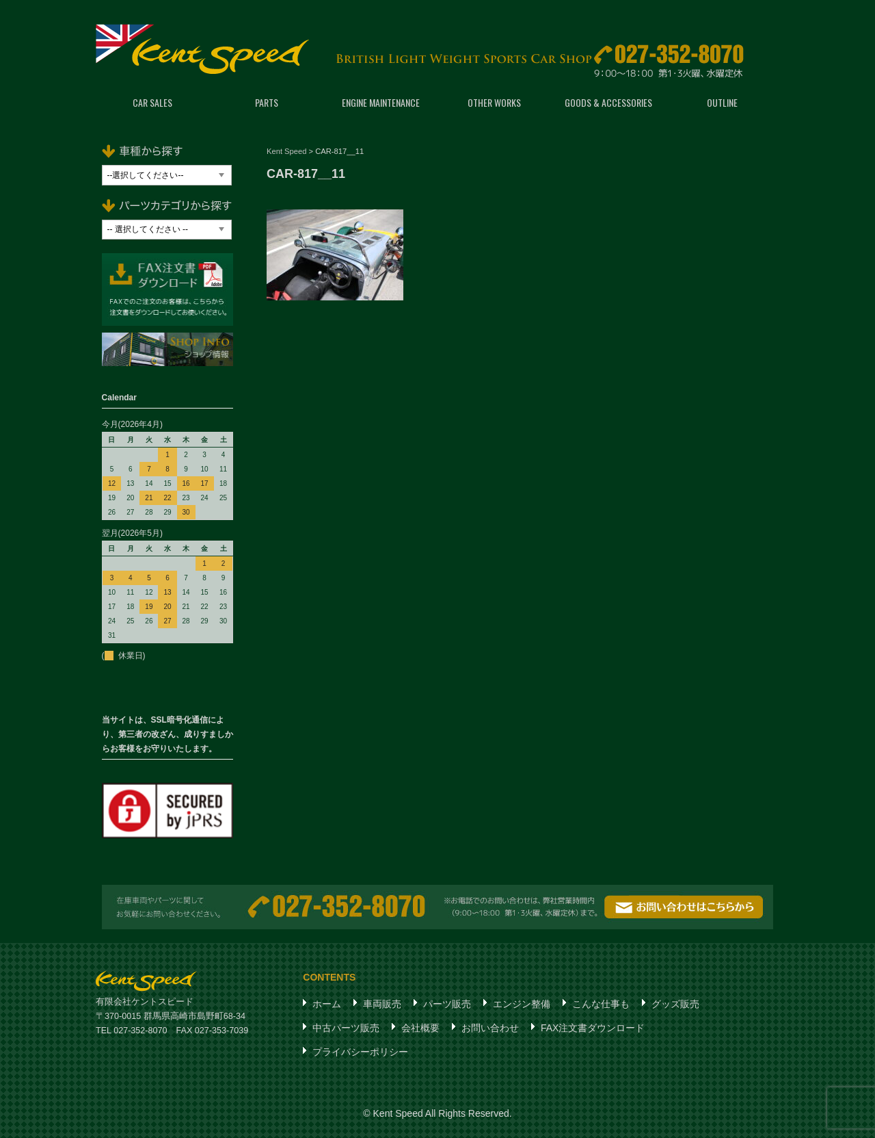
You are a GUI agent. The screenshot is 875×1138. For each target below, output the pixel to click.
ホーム (326, 1003)
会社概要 (420, 1027)
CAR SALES (152, 102)
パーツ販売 (447, 1003)
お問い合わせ (490, 1027)
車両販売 (382, 1003)
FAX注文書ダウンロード (593, 1027)
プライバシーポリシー (360, 1051)
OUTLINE (722, 102)
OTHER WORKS (494, 102)
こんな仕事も (601, 1003)
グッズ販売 (675, 1003)
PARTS (266, 102)
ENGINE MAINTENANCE (381, 102)
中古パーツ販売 (345, 1027)
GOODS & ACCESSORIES (608, 102)
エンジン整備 (521, 1003)
